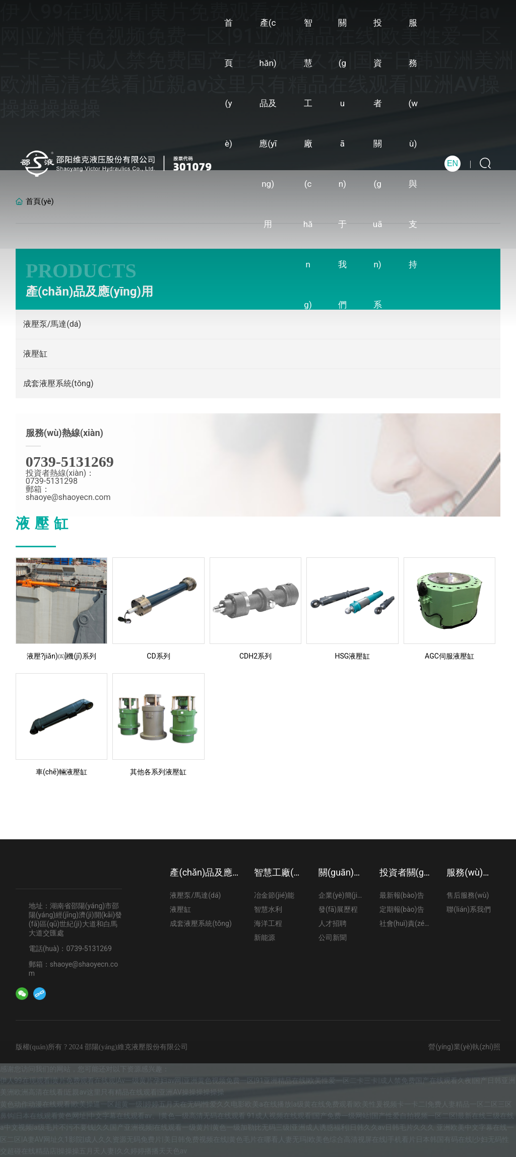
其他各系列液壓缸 (158, 772)
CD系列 (158, 656)
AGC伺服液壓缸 (449, 656)
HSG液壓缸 (352, 656)
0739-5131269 (70, 461)
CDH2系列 (255, 656)
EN (452, 163)
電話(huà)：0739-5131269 (70, 949)
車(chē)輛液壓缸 (61, 772)
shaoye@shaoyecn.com (68, 497)
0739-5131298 (52, 481)
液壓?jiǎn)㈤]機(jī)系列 (61, 656)
